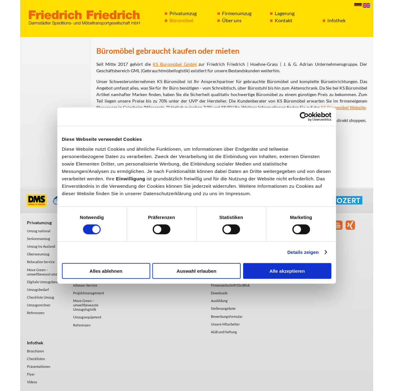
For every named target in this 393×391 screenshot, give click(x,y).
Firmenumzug (236, 13)
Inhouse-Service (85, 285)
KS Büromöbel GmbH (174, 64)
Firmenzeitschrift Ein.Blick (230, 285)
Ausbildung (219, 301)
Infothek (336, 20)
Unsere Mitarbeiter (225, 324)
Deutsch (358, 5)
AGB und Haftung (224, 332)
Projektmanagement (88, 293)
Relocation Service (41, 262)
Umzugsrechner (38, 305)
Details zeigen (303, 252)
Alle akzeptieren (287, 270)
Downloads (219, 293)
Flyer (31, 374)
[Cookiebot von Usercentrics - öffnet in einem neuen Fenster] (304, 116)
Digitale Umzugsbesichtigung (49, 282)
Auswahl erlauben (196, 270)
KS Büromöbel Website (343, 107)
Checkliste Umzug (40, 297)
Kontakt (283, 20)
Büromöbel (181, 20)
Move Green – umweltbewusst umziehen (46, 272)
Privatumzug (183, 13)
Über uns (232, 20)
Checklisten (36, 359)
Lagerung (285, 13)
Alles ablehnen (106, 270)
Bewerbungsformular (226, 316)
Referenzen (35, 313)
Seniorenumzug (38, 239)
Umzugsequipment (87, 317)
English (366, 5)
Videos (32, 382)
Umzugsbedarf (38, 290)
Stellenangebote (223, 308)
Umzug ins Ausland (41, 246)
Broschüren (35, 351)
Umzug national (38, 231)
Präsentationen (38, 366)
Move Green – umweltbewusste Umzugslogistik (85, 305)
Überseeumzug (38, 254)
